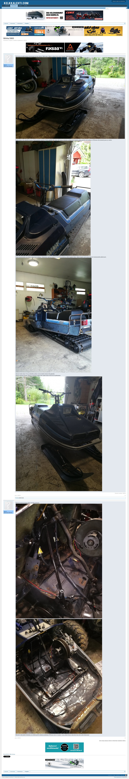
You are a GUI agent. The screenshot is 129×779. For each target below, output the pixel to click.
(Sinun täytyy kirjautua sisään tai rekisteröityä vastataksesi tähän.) (112, 740)
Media (20, 5)
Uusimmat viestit (15, 7)
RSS (125, 775)
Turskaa (17, 497)
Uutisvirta (7, 5)
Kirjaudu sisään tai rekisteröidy (119, 1)
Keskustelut (14, 5)
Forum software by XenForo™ (13, 777)
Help (114, 775)
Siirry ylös (123, 775)
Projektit (10, 40)
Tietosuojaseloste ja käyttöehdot (120, 777)
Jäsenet (25, 5)
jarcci (22, 40)
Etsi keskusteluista (7, 7)
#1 (125, 495)
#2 (125, 738)
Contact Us (110, 775)
